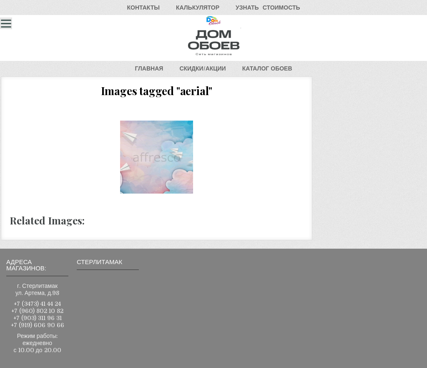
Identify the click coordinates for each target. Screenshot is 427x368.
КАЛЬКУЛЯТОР (197, 7)
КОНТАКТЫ (143, 7)
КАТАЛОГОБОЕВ (267, 68)
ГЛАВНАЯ (149, 68)
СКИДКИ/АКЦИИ (202, 68)
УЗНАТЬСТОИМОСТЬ (268, 7)
